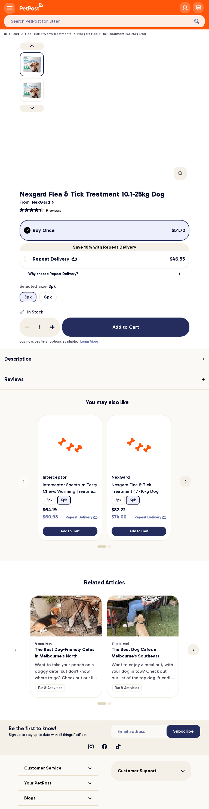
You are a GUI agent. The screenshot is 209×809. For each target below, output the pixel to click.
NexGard (41, 202)
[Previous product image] (32, 46)
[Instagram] (90, 746)
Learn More (89, 341)
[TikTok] (118, 746)
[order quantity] (40, 327)
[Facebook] (104, 746)
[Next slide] (185, 481)
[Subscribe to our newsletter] (139, 731)
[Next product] (32, 108)
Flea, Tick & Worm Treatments (48, 34)
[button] (104, 274)
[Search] (197, 21)
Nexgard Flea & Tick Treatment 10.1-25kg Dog (111, 34)
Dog (16, 34)
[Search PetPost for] (97, 21)
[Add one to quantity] (52, 327)
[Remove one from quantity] (27, 327)
